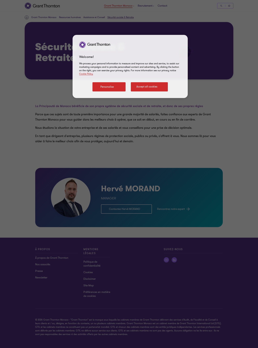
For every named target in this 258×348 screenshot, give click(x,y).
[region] (130, 66)
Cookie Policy (86, 73)
